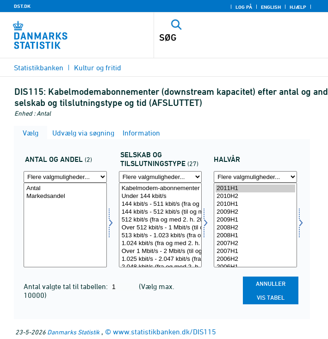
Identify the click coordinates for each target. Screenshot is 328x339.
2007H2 (255, 243)
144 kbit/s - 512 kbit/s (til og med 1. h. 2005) (160, 212)
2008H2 (255, 228)
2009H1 (255, 220)
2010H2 (255, 196)
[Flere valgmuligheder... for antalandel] (65, 177)
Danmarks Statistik (73, 332)
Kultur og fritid (97, 67)
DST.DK (22, 6)
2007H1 (255, 251)
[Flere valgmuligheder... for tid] (255, 177)
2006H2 (255, 259)
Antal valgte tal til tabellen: (67, 286)
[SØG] (224, 37)
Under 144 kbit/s (160, 196)
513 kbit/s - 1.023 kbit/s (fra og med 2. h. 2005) (160, 236)
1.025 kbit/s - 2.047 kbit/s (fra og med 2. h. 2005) (160, 259)
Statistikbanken (38, 67)
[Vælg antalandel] (65, 225)
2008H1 (255, 236)
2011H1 (255, 188)
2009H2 (255, 212)
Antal (65, 188)
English (271, 7)
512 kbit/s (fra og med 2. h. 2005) (160, 220)
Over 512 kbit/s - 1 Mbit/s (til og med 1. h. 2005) (160, 228)
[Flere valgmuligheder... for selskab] (160, 177)
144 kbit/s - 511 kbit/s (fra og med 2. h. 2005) (160, 204)
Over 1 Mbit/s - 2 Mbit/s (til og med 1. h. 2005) (160, 251)
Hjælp (298, 7)
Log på (243, 7)
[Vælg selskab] (160, 225)
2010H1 (255, 204)
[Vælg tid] (255, 225)
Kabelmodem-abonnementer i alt (160, 188)
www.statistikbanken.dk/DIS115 (164, 331)
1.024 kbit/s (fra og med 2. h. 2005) (160, 243)
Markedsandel (65, 196)
